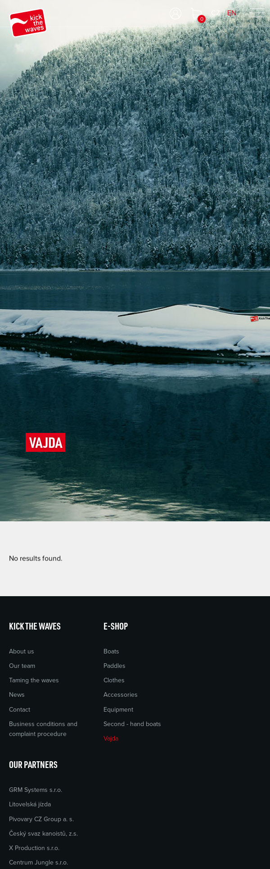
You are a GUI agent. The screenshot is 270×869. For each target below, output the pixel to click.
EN (231, 13)
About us (21, 651)
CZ (215, 13)
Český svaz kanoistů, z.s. (43, 833)
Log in (175, 13)
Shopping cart (196, 13)
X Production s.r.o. (34, 848)
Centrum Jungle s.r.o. (38, 862)
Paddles (115, 666)
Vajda (111, 738)
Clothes (114, 680)
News (17, 695)
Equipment (118, 709)
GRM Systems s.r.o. (35, 790)
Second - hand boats (132, 724)
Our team (22, 666)
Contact (19, 709)
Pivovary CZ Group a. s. (41, 819)
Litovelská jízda (30, 804)
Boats (111, 651)
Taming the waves (34, 680)
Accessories (121, 695)
